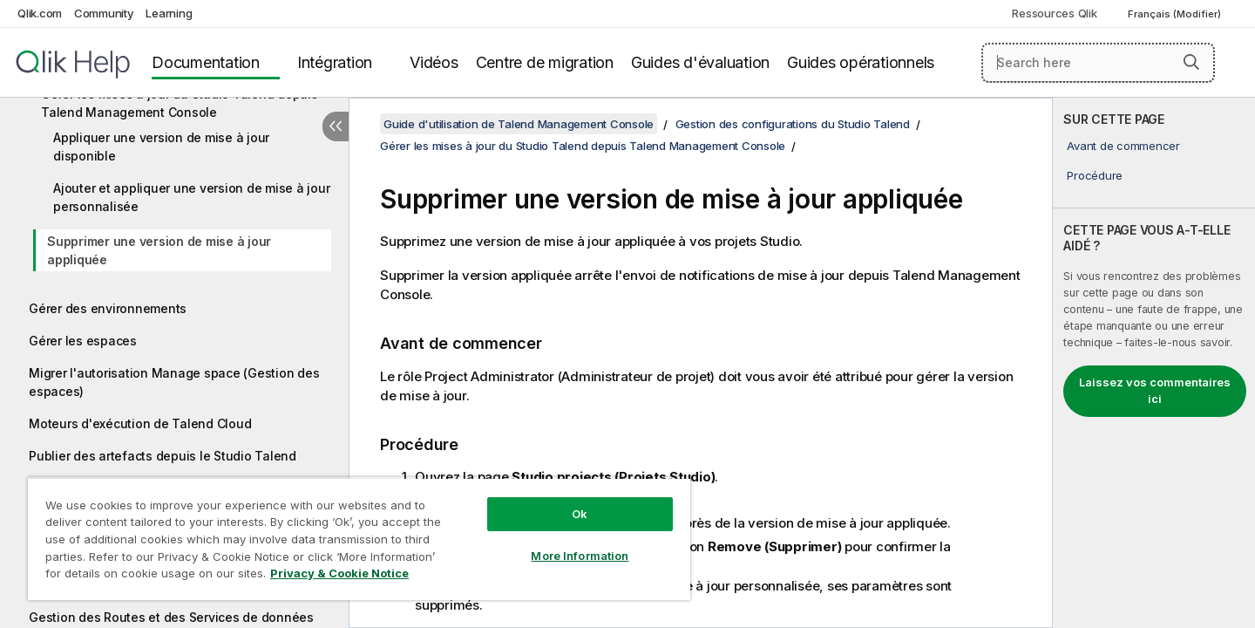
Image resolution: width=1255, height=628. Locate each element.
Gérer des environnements (108, 308)
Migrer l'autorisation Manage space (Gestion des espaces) (174, 382)
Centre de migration (545, 62)
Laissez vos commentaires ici (1155, 390)
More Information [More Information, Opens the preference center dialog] (579, 556)
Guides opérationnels (860, 62)
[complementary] (1154, 363)
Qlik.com (39, 13)
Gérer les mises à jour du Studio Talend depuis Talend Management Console (179, 102)
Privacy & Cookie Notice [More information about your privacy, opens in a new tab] (339, 573)
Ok (579, 514)
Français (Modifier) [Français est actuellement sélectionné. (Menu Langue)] (1176, 14)
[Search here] (1098, 62)
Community (104, 13)
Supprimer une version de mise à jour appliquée (159, 250)
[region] (359, 538)
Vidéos (434, 62)
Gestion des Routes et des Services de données (171, 617)
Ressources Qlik (1054, 13)
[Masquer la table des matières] (335, 126)
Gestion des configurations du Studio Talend (792, 124)
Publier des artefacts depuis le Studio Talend (162, 455)
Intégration (334, 62)
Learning (169, 13)
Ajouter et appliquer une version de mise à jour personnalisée (191, 197)
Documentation (206, 62)
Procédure (1095, 175)
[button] (1191, 62)
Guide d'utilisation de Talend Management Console (518, 124)
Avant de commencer (1123, 146)
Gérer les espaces (83, 340)
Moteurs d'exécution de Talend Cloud (140, 423)
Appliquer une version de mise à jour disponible (161, 146)
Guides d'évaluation (700, 62)
